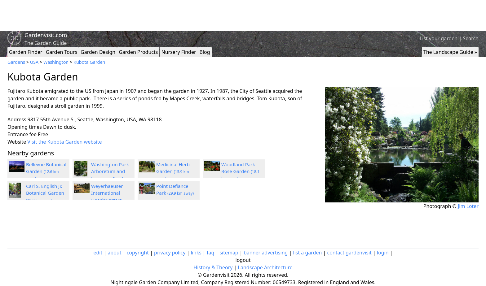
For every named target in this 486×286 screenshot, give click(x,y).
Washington (55, 62)
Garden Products (138, 52)
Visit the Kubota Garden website (64, 141)
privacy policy (169, 252)
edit (97, 252)
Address (16, 119)
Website (16, 141)
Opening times (24, 127)
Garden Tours (61, 52)
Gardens (16, 62)
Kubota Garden (89, 62)
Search (471, 38)
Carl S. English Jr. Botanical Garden (45, 193)
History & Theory (212, 267)
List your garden (438, 38)
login (383, 252)
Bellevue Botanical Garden (46, 171)
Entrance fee (22, 134)
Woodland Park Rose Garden (240, 171)
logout (243, 260)
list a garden (307, 252)
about (114, 252)
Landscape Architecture (265, 267)
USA (34, 62)
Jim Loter (468, 206)
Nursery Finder (178, 52)
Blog (205, 52)
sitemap (228, 252)
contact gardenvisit (349, 252)
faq (210, 252)
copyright (138, 252)
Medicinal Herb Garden (173, 171)
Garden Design (98, 52)
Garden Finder (25, 52)
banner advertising (266, 252)
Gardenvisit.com (45, 35)
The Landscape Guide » (450, 52)
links (196, 252)
